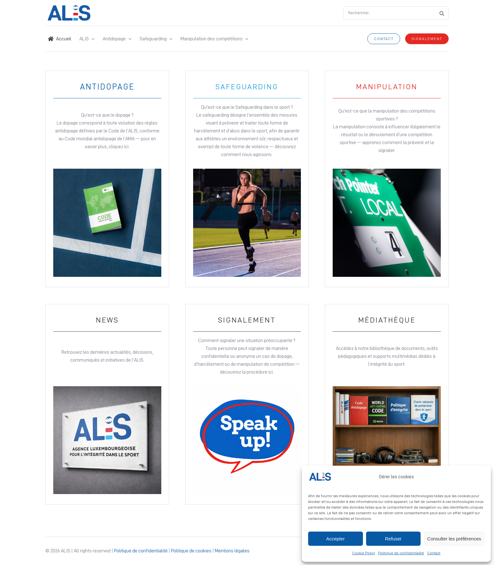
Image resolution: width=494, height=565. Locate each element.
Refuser (393, 538)
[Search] (442, 13)
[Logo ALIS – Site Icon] (69, 7)
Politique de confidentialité (401, 553)
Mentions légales (232, 550)
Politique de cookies (191, 550)
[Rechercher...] (389, 13)
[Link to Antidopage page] (107, 179)
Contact (433, 553)
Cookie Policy (363, 553)
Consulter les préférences (454, 538)
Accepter (335, 538)
